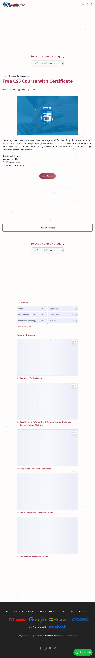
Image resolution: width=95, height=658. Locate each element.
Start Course (47, 176)
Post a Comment (48, 228)
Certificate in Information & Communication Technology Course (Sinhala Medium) (46, 423)
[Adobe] (32, 308)
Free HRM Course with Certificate (35, 468)
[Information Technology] (32, 320)
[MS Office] (63, 320)
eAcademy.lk (50, 635)
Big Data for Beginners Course (34, 556)
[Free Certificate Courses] (32, 314)
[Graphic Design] (63, 314)
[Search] (91, 4)
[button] (87, 4)
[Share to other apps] (37, 90)
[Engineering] (63, 308)
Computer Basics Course (31, 378)
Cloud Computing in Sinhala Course (36, 512)
